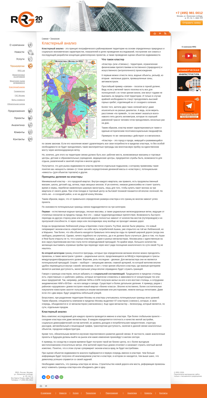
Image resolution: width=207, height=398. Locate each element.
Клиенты (17, 132)
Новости (18, 51)
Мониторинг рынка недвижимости (17, 82)
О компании (17, 44)
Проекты (17, 117)
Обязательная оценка (16, 104)
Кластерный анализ (17, 87)
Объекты (17, 110)
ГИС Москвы (20, 95)
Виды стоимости (18, 100)
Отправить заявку (191, 23)
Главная (45, 38)
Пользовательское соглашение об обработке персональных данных (187, 379)
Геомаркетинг (19, 91)
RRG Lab (21, 70)
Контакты (17, 139)
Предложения (112, 393)
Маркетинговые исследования (18, 76)
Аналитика (17, 124)
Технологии (17, 66)
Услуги (17, 59)
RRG (26, 19)
